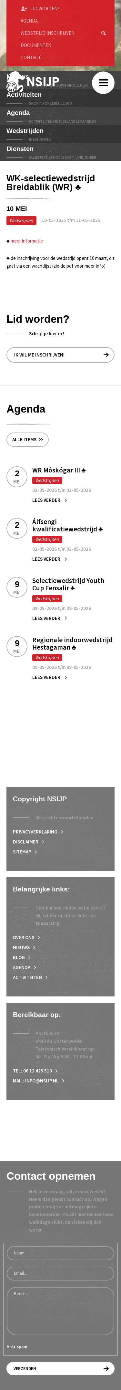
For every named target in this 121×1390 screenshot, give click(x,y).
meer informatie (27, 241)
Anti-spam (17, 1346)
